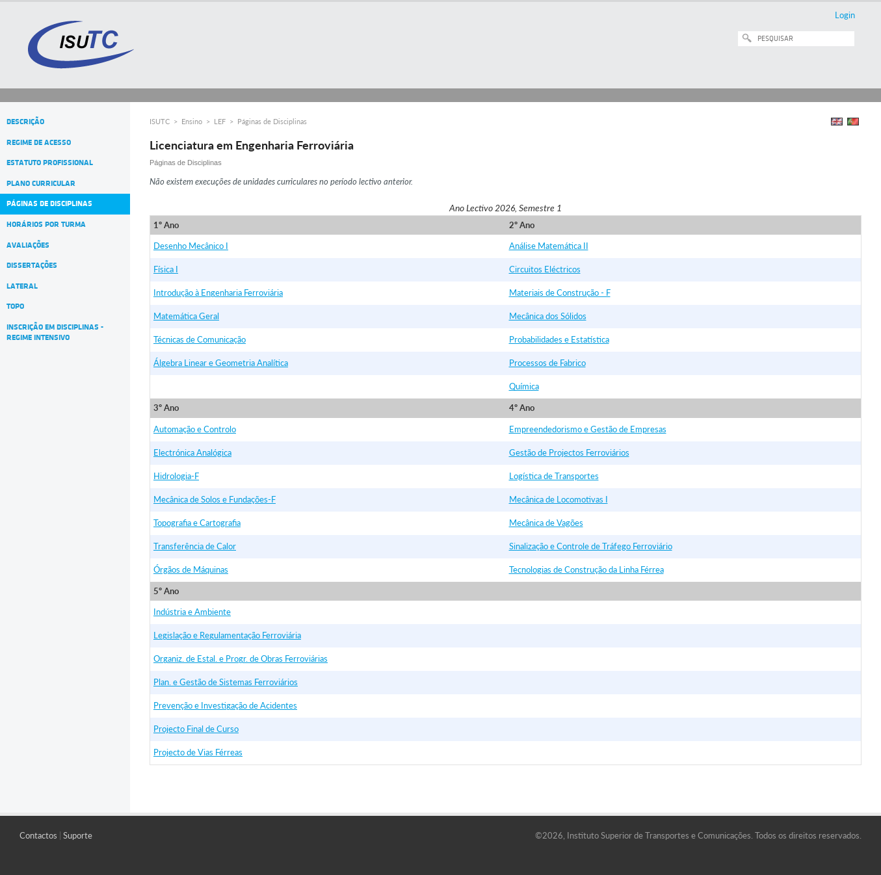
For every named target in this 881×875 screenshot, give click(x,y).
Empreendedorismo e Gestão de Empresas (587, 429)
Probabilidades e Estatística (559, 339)
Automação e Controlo (194, 429)
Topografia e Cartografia (197, 522)
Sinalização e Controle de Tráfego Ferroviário (590, 546)
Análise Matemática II (548, 246)
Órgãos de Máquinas (190, 569)
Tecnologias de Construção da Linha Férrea (586, 569)
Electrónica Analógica (192, 452)
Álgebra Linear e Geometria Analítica (220, 363)
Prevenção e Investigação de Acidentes (225, 705)
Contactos (38, 835)
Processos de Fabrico (547, 363)
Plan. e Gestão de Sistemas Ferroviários (225, 682)
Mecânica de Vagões (546, 522)
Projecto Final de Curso (196, 729)
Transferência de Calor (194, 546)
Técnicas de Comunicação (199, 339)
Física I (165, 269)
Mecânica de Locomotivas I (558, 499)
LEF (220, 121)
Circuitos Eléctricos (545, 269)
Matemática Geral (186, 316)
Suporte (77, 835)
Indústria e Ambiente (192, 612)
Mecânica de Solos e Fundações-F (214, 499)
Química (524, 386)
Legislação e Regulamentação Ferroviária (227, 635)
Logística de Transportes (554, 476)
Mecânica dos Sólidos (547, 316)
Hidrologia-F (176, 476)
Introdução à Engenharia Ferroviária (218, 292)
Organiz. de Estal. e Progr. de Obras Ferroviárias (240, 658)
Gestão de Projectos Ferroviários (569, 452)
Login (845, 15)
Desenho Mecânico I (190, 246)
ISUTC (160, 121)
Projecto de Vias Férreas (198, 752)
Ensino (191, 121)
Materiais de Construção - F (560, 292)
